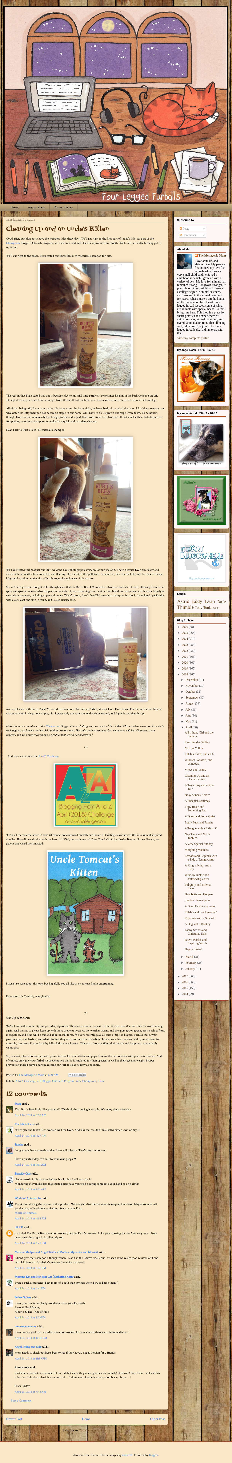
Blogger (153, 1455)
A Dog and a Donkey (197, 924)
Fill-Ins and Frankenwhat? (201, 912)
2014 (185, 994)
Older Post (157, 1419)
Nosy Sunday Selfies (197, 795)
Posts (184, 228)
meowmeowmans (25, 1327)
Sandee (19, 1145)
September (192, 697)
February (191, 962)
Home (15, 207)
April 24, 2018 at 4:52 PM (30, 1219)
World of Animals (26, 1213)
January (191, 968)
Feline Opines (23, 1297)
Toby (198, 608)
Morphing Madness (197, 849)
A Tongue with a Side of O (201, 828)
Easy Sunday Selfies (197, 742)
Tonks (207, 608)
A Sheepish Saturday (197, 800)
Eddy (197, 601)
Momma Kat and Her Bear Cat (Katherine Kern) (44, 1277)
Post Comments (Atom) (93, 1430)
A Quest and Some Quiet (200, 816)
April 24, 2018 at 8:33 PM (30, 1318)
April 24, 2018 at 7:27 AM (30, 1136)
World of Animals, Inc (28, 1198)
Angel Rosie (36, 207)
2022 (185, 650)
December (192, 679)
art (39, 1081)
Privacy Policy (63, 207)
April (189, 727)
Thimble (185, 607)
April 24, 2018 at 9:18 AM (30, 1165)
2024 (185, 638)
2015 (185, 988)
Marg (18, 1104)
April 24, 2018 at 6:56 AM (30, 1115)
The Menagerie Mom (212, 255)
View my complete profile (193, 338)
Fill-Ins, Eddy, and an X (199, 754)
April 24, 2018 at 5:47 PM (30, 1268)
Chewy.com (13, 243)
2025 (185, 632)
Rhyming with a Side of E (201, 918)
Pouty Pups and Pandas (199, 822)
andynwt (127, 1455)
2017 (185, 976)
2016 (185, 982)
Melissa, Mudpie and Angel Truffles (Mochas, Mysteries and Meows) (56, 1252)
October (191, 691)
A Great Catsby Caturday (200, 906)
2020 (185, 662)
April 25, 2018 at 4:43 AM (30, 1392)
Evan (101, 1081)
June (189, 715)
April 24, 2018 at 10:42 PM (31, 1338)
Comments (188, 235)
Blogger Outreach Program (58, 1081)
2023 (185, 644)
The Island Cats (24, 1124)
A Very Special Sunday (199, 843)
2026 (185, 626)
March (190, 956)
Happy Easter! (193, 949)
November (192, 685)
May (189, 721)
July (188, 709)
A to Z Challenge (48, 756)
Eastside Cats (23, 1174)
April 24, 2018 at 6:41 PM (30, 1289)
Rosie (222, 602)
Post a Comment (21, 1401)
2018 (185, 674)
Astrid (183, 601)
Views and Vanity (195, 769)
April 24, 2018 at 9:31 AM (30, 1190)
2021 (185, 656)
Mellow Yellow (194, 748)
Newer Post (14, 1419)
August (190, 703)
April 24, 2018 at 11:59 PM (31, 1359)
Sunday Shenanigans (197, 900)
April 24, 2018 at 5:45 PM (30, 1243)
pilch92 (19, 1227)
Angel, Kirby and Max (28, 1347)
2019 (185, 668)
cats (78, 1081)
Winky (216, 608)
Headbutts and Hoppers (199, 894)
